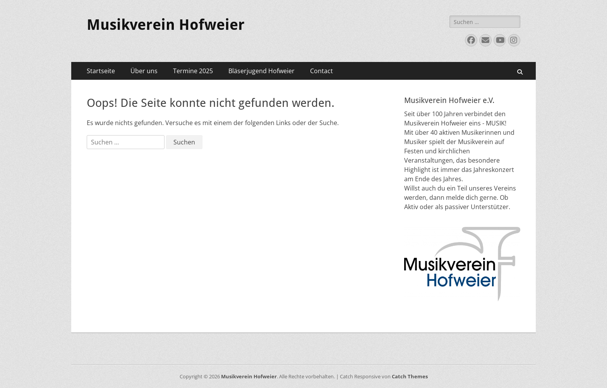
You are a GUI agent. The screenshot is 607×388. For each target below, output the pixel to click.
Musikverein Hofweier (166, 24)
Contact (321, 71)
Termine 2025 (193, 71)
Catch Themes (410, 376)
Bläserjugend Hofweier (261, 71)
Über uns (144, 71)
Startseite (101, 71)
